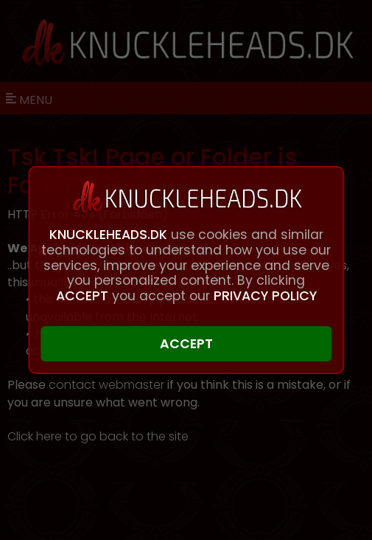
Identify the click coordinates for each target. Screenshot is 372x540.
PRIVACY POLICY (265, 296)
